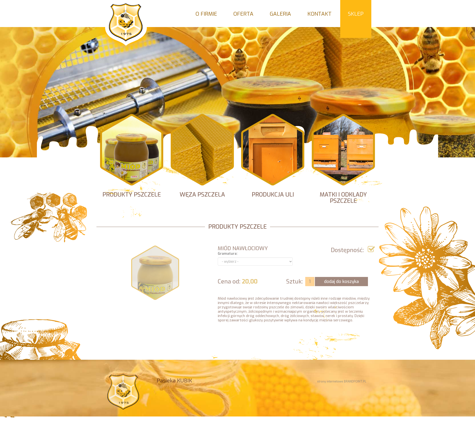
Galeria (280, 13)
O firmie (206, 13)
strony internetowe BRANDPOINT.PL (341, 383)
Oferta (243, 13)
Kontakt (319, 13)
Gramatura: (228, 256)
